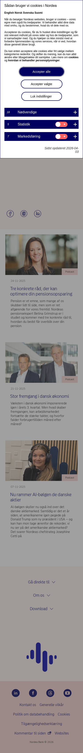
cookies (74, 57)
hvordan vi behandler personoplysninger (34, 60)
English (9, 12)
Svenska (28, 12)
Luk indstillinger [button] (41, 96)
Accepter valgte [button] (41, 84)
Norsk (18, 12)
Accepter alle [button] (41, 71)
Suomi (39, 12)
